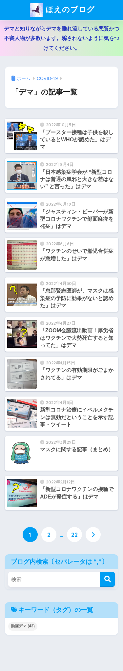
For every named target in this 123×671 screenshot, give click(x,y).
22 (74, 534)
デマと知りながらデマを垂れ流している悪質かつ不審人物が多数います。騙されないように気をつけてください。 (61, 38)
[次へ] (93, 534)
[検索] (107, 579)
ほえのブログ (62, 10)
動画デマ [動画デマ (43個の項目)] (23, 626)
